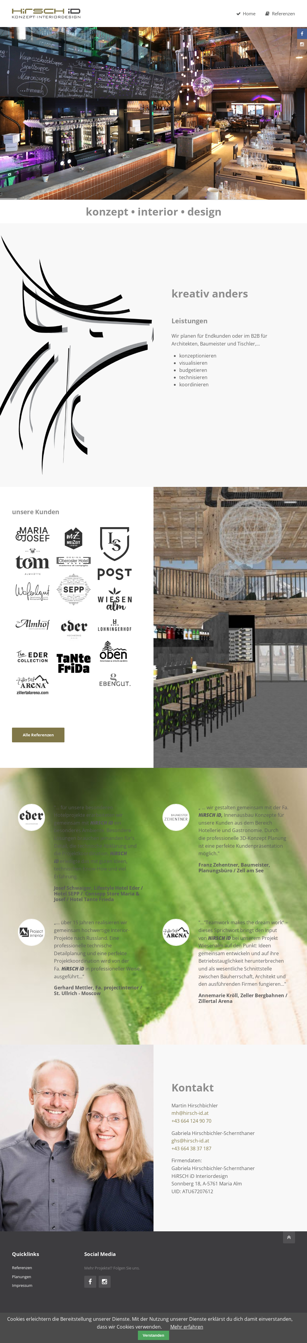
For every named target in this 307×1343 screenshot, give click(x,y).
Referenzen (279, 14)
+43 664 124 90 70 (191, 1121)
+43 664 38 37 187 (191, 1148)
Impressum (22, 1285)
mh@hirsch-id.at (190, 1113)
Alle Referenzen (38, 735)
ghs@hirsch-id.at (190, 1140)
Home (245, 14)
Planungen (21, 1276)
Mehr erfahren (186, 1326)
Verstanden (153, 1335)
